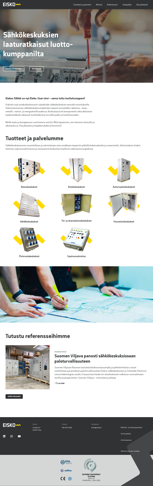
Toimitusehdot (126, 434)
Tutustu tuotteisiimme (14, 68)
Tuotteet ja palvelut (82, 4)
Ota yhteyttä (142, 4)
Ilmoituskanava (126, 440)
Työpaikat (126, 4)
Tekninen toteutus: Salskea (130, 451)
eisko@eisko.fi (96, 427)
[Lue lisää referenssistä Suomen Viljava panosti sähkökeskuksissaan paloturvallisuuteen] (77, 367)
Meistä (99, 4)
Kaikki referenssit (14, 396)
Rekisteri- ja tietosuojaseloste (131, 427)
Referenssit (112, 4)
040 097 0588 (67, 427)
